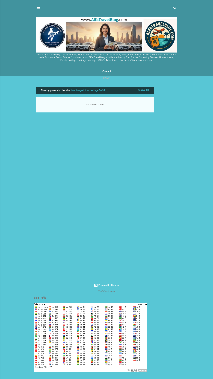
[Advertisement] (167, 134)
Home (106, 78)
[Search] (175, 8)
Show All (144, 90)
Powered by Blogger (106, 285)
